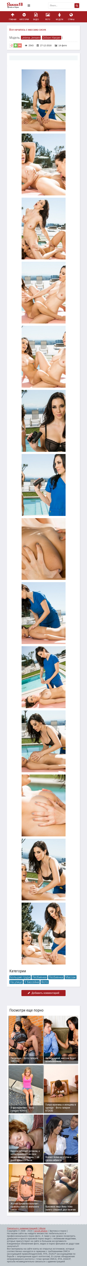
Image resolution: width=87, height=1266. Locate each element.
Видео (36, 17)
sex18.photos (40, 1231)
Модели (59, 17)
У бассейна (31, 982)
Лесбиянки (39, 977)
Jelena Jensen (31, 38)
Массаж (70, 977)
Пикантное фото (16, 5)
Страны (71, 17)
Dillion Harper (51, 38)
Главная (12, 17)
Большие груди (20, 977)
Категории (24, 17)
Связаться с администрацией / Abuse (26, 1228)
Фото (47, 17)
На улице (16, 982)
